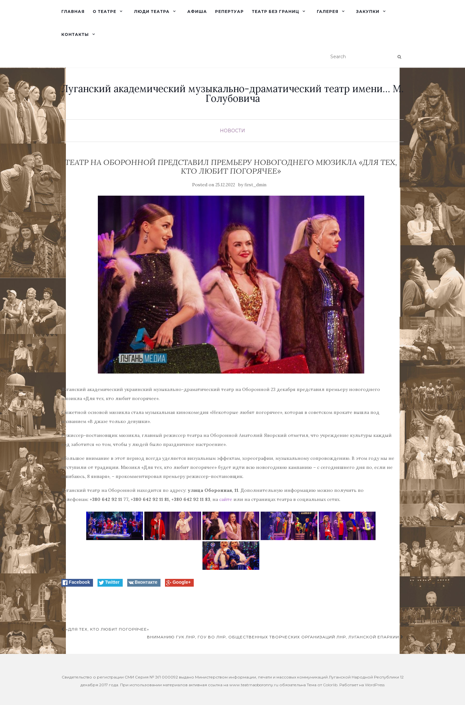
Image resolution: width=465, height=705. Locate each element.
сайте (225, 499)
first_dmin (255, 185)
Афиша (197, 11)
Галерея (327, 11)
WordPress (375, 684)
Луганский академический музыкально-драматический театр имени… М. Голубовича (232, 93)
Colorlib (330, 684)
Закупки (367, 11)
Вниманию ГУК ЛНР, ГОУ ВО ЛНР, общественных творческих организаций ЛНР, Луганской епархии (275, 636)
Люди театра (152, 11)
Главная (73, 11)
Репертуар (229, 11)
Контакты (75, 34)
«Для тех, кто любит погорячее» (105, 629)
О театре (104, 11)
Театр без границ (275, 11)
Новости (232, 131)
